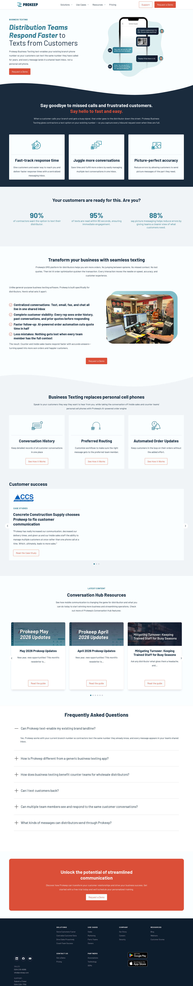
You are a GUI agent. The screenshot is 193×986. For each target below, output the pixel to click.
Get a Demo (60, 958)
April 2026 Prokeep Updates (96, 651)
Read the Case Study (26, 552)
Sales (90, 932)
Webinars (154, 935)
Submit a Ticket (20, 960)
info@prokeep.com (21, 952)
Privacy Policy (173, 981)
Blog (152, 932)
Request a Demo (165, 4)
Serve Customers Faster (66, 932)
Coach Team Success (64, 943)
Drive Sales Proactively (65, 939)
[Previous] (7, 525)
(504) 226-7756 (20, 963)
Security (122, 939)
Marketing (91, 935)
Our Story (123, 932)
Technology (92, 962)
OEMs (90, 966)
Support (146, 4)
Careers (122, 935)
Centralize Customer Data (66, 935)
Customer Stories (157, 939)
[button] (96, 728)
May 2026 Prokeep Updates (38, 651)
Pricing (112, 4)
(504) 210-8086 (20, 949)
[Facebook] (23, 937)
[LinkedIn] (16, 937)
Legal (159, 981)
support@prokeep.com (23, 967)
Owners (91, 943)
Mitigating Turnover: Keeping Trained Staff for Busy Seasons (155, 653)
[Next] (185, 525)
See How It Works (36, 461)
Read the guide (38, 683)
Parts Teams (93, 939)
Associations (93, 958)
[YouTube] (30, 937)
